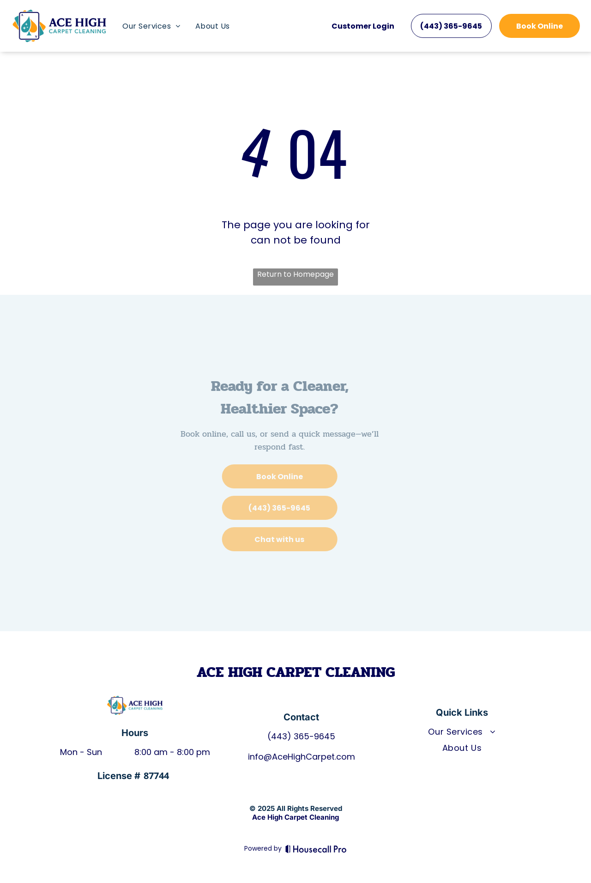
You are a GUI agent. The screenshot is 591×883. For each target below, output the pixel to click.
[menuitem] (151, 26)
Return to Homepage (295, 274)
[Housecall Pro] (316, 848)
